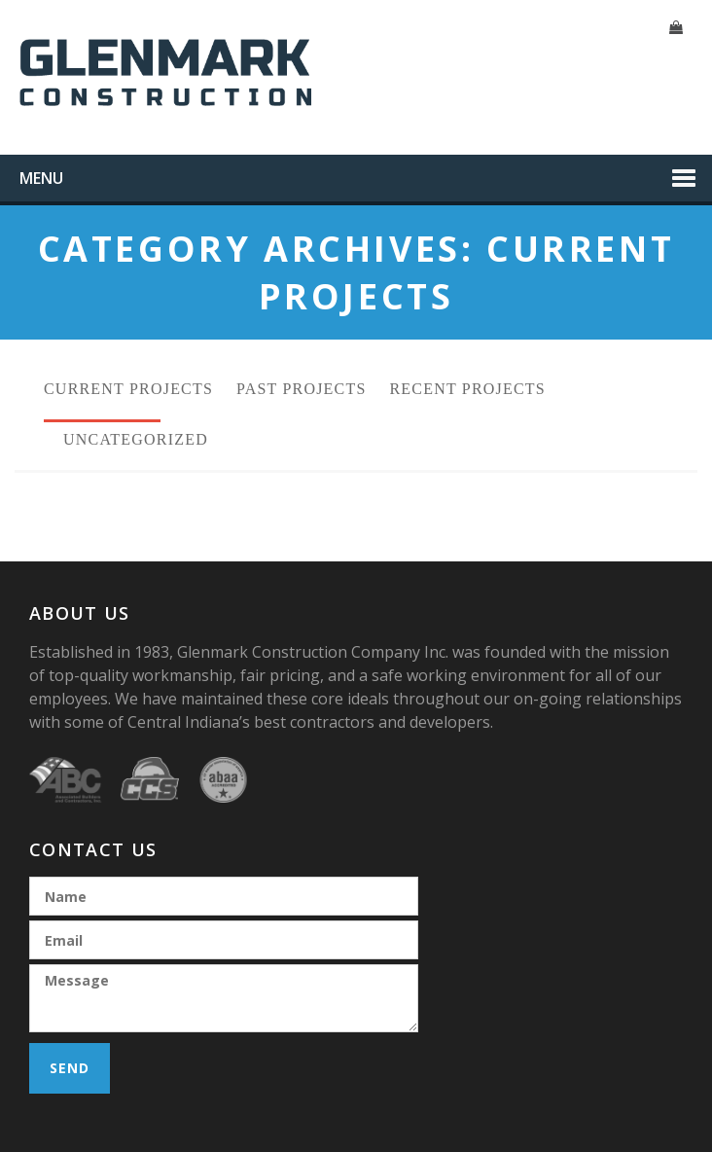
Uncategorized (135, 439)
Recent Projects (468, 388)
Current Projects (128, 388)
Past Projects (301, 388)
